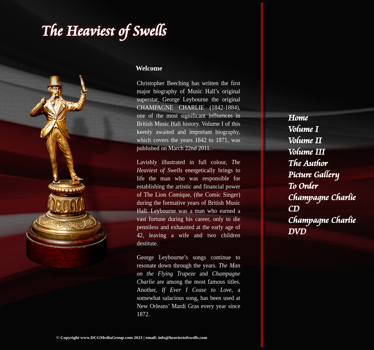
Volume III (306, 152)
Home (298, 118)
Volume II (305, 141)
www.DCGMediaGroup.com (107, 337)
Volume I (303, 129)
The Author (308, 163)
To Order (303, 186)
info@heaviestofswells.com (182, 337)
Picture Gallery (313, 175)
